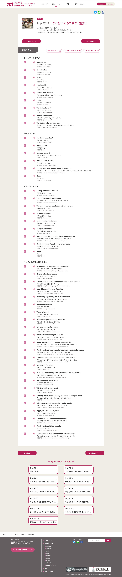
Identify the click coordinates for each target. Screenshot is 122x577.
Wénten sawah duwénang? (47, 380)
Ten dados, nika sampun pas (48, 123)
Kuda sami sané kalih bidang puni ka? (52, 418)
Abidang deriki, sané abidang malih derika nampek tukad (59, 396)
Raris (39, 176)
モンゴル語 (48, 546)
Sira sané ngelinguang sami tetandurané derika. (56, 358)
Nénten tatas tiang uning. (47, 274)
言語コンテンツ (56, 4)
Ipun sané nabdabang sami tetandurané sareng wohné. (59, 373)
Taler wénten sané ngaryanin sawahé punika (54, 403)
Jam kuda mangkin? (45, 138)
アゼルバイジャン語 (50, 565)
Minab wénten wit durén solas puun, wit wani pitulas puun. (60, 350)
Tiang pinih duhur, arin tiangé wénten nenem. (55, 206)
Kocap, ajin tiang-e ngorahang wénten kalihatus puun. (58, 281)
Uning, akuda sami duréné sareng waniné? (54, 342)
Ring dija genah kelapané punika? (50, 289)
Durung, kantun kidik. (45, 161)
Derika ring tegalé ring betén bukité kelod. (53, 297)
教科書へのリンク (91, 51)
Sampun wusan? (43, 153)
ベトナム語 (48, 562)
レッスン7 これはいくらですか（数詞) (24, 534)
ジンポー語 (48, 548)
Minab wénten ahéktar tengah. (49, 426)
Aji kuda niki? (42, 62)
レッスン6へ (32, 41)
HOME (5, 534)
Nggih (39, 251)
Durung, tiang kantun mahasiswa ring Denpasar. (56, 236)
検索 (68, 4)
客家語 (47, 551)
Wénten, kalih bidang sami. (47, 388)
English (110, 4)
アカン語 (48, 558)
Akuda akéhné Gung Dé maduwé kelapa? (53, 266)
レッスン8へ (89, 41)
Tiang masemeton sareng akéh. (49, 198)
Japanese (101, 4)
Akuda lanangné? (44, 213)
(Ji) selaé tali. (42, 70)
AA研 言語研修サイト (21, 550)
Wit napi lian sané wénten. (47, 327)
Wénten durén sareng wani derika (50, 335)
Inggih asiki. (41, 85)
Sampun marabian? (44, 229)
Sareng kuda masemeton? (47, 191)
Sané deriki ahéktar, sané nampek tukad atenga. (56, 434)
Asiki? (39, 77)
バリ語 (11, 534)
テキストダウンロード (71, 51)
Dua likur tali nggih (44, 115)
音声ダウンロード (53, 51)
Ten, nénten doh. (43, 312)
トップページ (44, 4)
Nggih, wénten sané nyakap (48, 411)
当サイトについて (79, 4)
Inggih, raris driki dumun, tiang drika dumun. (54, 168)
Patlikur (40, 100)
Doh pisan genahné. (45, 304)
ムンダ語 (48, 560)
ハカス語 (48, 555)
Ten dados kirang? (44, 108)
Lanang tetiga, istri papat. (47, 221)
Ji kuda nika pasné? (45, 93)
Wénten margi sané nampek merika (51, 319)
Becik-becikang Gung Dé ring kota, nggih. (53, 244)
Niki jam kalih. (42, 145)
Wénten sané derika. (45, 365)
